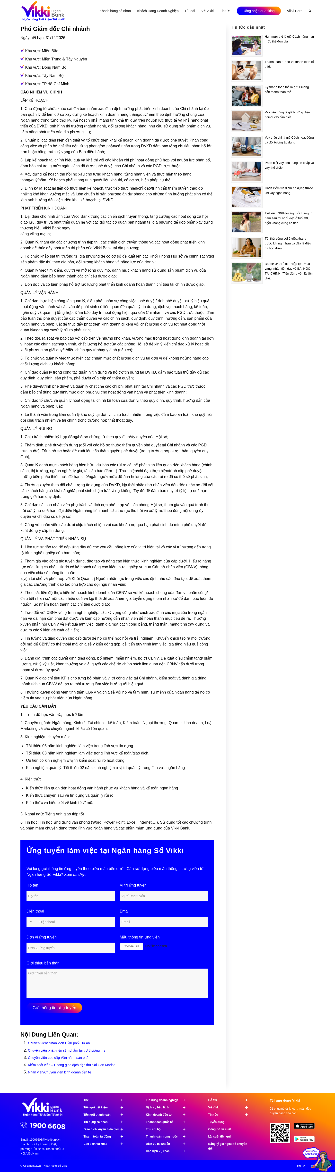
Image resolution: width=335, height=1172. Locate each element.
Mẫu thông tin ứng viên (140, 937)
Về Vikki (230, 1107)
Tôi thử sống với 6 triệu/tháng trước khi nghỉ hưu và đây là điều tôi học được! (288, 243)
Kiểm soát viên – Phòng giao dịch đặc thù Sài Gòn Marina (71, 1065)
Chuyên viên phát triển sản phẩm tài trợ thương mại (67, 1050)
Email (125, 911)
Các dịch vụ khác (106, 1143)
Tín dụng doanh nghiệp (168, 1100)
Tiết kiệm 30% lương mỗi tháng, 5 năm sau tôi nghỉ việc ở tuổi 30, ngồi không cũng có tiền (288, 218)
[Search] (310, 11)
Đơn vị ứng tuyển (41, 937)
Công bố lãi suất (219, 1129)
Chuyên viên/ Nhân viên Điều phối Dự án (59, 1043)
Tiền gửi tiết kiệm (106, 1107)
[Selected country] (29, 922)
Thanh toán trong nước (168, 1136)
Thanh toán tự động (106, 1136)
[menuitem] (115, 11)
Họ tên (32, 885)
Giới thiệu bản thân (43, 963)
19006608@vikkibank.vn (45, 1139)
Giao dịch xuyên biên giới (106, 1129)
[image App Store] (306, 1128)
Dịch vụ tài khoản (168, 1143)
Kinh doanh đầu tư (168, 1114)
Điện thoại (35, 911)
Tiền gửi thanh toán (106, 1114)
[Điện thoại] (70, 922)
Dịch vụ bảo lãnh (168, 1107)
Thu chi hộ (168, 1129)
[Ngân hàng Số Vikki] (43, 11)
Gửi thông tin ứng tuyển (54, 1007)
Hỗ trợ (230, 1100)
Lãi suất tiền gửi (219, 1136)
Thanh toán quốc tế (168, 1122)
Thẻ (106, 1100)
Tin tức (230, 1114)
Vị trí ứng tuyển (133, 885)
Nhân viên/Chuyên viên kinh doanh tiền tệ (59, 1072)
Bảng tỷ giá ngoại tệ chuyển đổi (227, 1146)
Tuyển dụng (216, 1122)
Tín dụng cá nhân (106, 1122)
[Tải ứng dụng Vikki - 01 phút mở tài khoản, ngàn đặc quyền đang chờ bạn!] (282, 1135)
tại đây (79, 874)
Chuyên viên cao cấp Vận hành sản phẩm (59, 1058)
